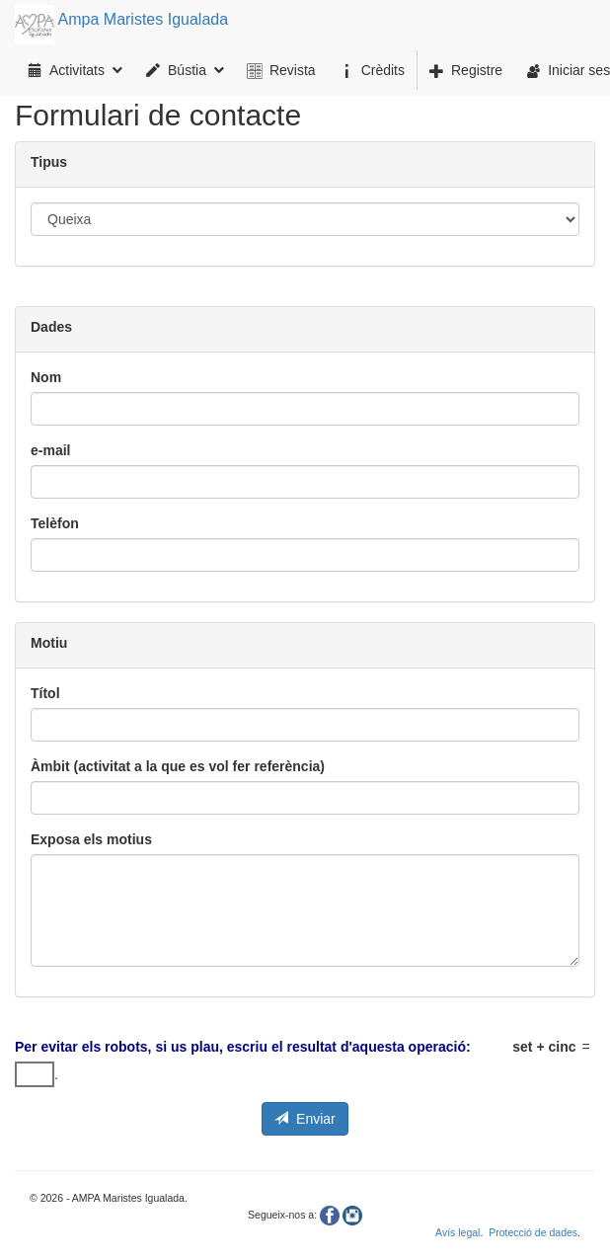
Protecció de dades (533, 1232)
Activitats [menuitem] (75, 70)
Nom (46, 377)
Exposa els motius (91, 839)
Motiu (49, 643)
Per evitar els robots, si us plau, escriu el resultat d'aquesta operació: (243, 1047)
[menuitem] (282, 70)
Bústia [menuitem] (185, 70)
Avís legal (457, 1232)
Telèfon (55, 523)
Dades (51, 327)
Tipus (49, 162)
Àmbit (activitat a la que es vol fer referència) (178, 766)
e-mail (50, 450)
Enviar (304, 1119)
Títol (45, 693)
